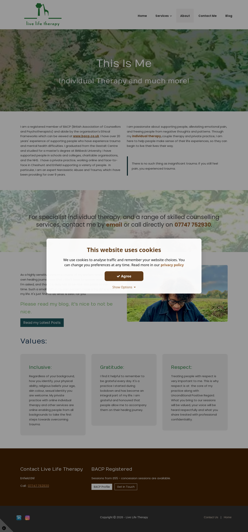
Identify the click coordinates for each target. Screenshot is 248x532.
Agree (124, 276)
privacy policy (172, 265)
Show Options (124, 287)
